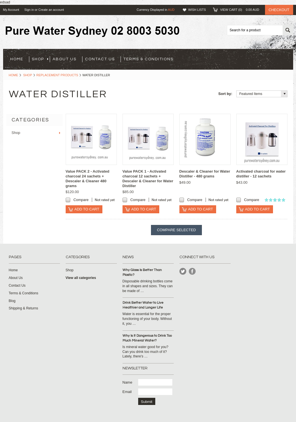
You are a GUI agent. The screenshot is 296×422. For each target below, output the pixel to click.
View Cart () (239, 9)
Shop (40, 59)
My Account (11, 9)
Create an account (51, 9)
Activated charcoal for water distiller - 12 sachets (261, 173)
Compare (80, 200)
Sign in (29, 9)
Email (127, 392)
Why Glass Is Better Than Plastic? (142, 272)
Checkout (279, 10)
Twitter (183, 271)
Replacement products (57, 75)
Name (128, 382)
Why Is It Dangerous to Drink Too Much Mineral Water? (147, 338)
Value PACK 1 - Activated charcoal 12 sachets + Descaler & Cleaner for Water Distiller (148, 178)
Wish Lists (197, 9)
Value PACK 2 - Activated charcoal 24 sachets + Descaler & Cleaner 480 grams (87, 178)
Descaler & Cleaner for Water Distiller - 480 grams (204, 173)
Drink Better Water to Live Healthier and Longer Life (143, 305)
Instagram (192, 271)
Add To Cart (86, 209)
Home (13, 75)
